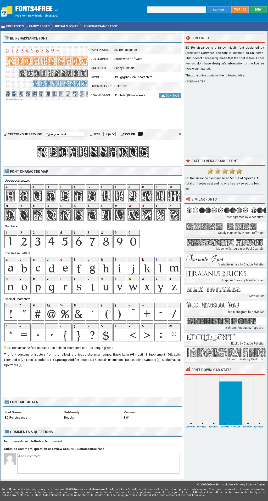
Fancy (118, 68)
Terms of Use (224, 484)
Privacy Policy (245, 484)
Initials (130, 68)
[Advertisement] (92, 116)
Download (170, 95)
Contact (261, 484)
